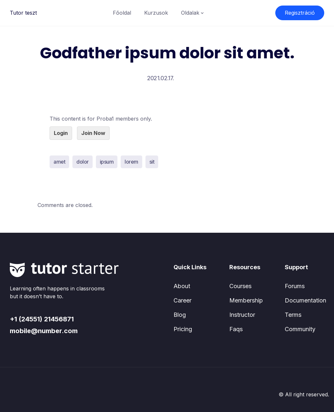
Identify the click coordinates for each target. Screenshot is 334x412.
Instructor (242, 314)
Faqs (236, 329)
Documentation (305, 300)
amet (59, 161)
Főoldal (122, 12)
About (182, 286)
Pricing (183, 329)
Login (61, 133)
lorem (131, 161)
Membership (246, 300)
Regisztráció (300, 12)
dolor (82, 161)
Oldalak (190, 12)
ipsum (107, 161)
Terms (293, 314)
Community (300, 329)
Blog (180, 314)
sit (152, 161)
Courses (240, 286)
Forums (295, 286)
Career (182, 300)
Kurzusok (156, 12)
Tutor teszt (23, 12)
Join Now (93, 133)
